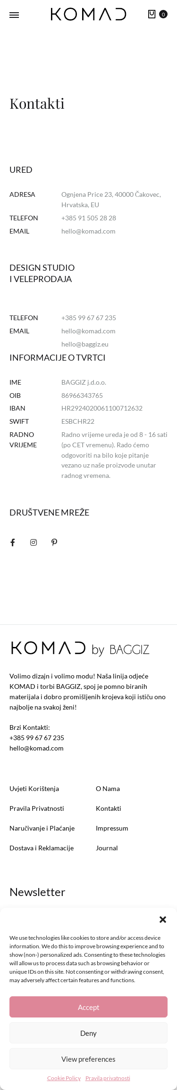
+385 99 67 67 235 (36, 738)
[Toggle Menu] (14, 15)
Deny (88, 1033)
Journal (107, 848)
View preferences (88, 1059)
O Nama (108, 788)
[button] (163, 919)
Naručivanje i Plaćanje (42, 828)
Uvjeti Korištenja (34, 788)
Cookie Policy (64, 1078)
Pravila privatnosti (107, 1078)
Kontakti (108, 808)
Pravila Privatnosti (36, 808)
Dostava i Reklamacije (41, 848)
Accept (89, 1007)
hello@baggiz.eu (85, 344)
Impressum (112, 828)
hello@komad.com (88, 231)
